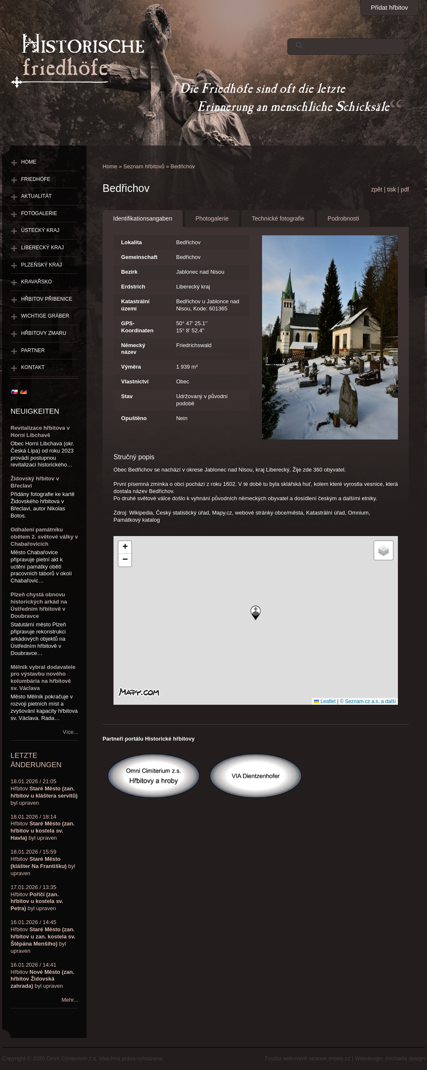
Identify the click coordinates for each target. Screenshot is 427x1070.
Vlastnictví (135, 381)
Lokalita (131, 242)
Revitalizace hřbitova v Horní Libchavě (40, 431)
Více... (70, 732)
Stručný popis (134, 457)
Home (110, 166)
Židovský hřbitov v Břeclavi (35, 482)
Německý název (133, 349)
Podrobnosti (343, 218)
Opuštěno (134, 418)
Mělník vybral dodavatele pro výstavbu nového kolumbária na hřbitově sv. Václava (43, 678)
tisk (391, 189)
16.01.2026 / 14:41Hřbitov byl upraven (42, 975)
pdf (405, 189)
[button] (256, 613)
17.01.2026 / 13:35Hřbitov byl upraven (37, 898)
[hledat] (344, 45)
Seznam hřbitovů (144, 166)
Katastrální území (135, 305)
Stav (126, 396)
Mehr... (70, 1000)
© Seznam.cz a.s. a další (368, 701)
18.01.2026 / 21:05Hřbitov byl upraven (44, 792)
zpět (376, 189)
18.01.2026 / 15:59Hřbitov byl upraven (43, 862)
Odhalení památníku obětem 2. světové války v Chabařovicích (44, 536)
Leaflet (324, 701)
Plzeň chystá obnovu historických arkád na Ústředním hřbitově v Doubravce (39, 605)
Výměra (131, 367)
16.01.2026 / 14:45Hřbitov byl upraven (43, 936)
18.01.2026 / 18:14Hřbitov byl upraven (43, 827)
